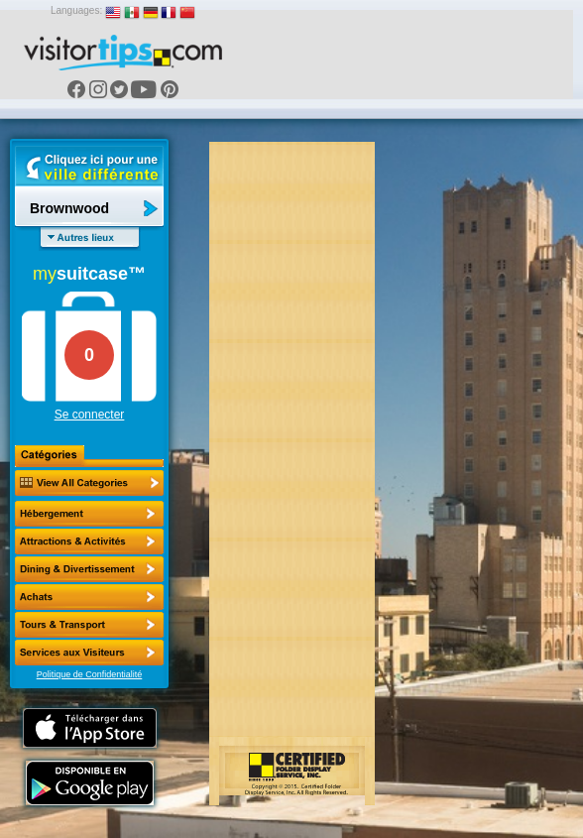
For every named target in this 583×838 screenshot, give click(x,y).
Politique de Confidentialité (90, 674)
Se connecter (90, 414)
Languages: (76, 10)
